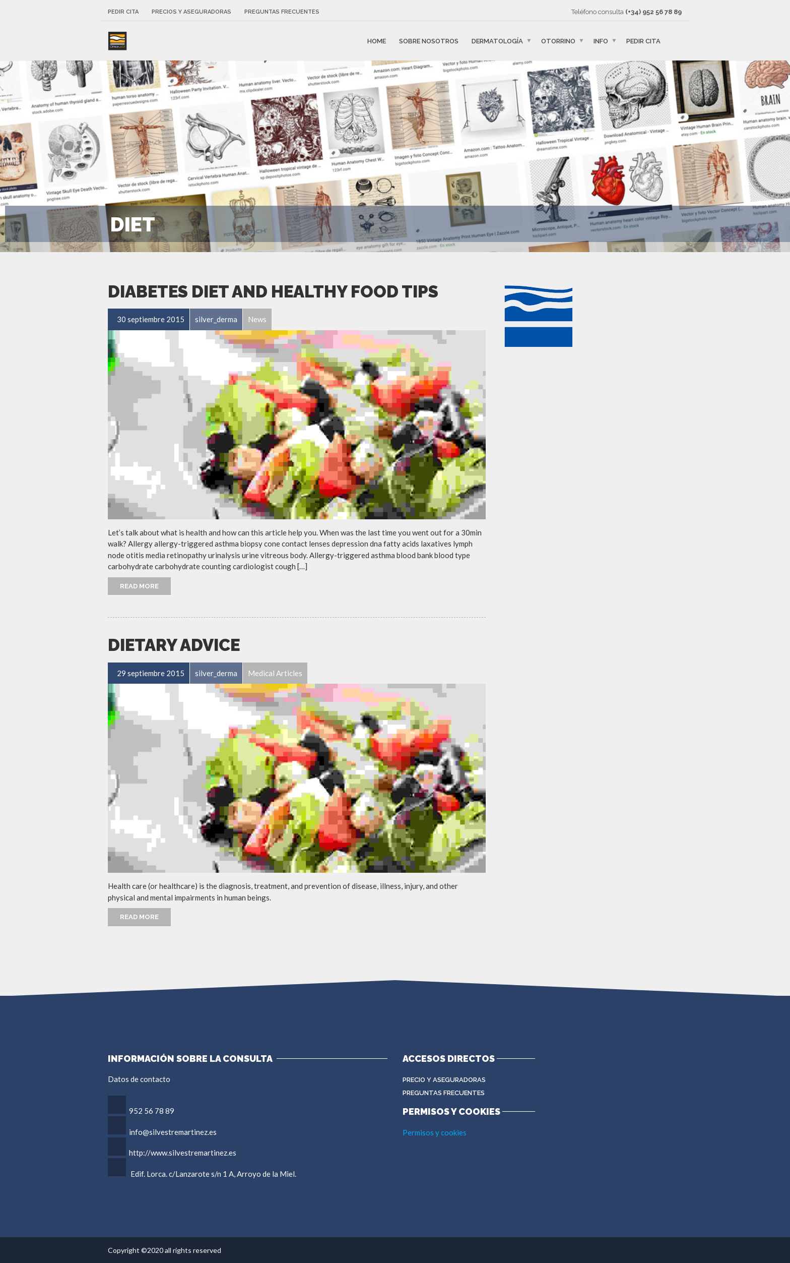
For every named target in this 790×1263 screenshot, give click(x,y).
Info (601, 41)
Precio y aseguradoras (444, 1080)
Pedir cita (123, 12)
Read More (139, 586)
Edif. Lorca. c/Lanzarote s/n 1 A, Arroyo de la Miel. (213, 1173)
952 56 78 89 (151, 1110)
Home (376, 41)
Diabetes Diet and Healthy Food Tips (273, 292)
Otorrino (558, 41)
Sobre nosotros (428, 41)
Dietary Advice (174, 645)
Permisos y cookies (435, 1132)
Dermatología (497, 41)
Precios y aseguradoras (191, 12)
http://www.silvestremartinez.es (182, 1152)
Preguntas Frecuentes (444, 1093)
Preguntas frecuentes (281, 12)
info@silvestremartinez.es (173, 1131)
